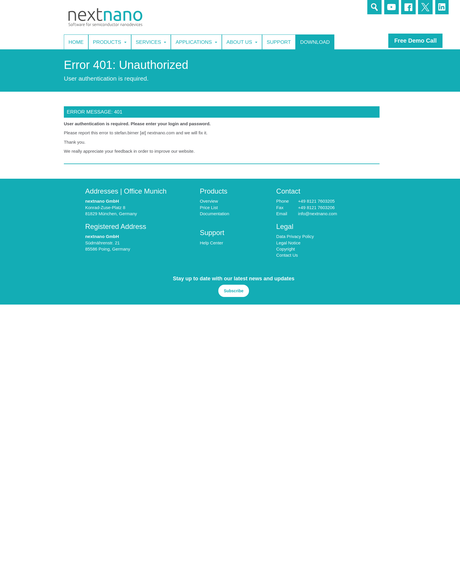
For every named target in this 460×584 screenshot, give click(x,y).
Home (76, 42)
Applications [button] (196, 42)
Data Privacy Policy (295, 236)
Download (315, 42)
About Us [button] (242, 42)
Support (279, 42)
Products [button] (110, 42)
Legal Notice (288, 242)
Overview (209, 201)
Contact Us (287, 255)
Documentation (214, 213)
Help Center (211, 242)
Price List (209, 207)
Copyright (285, 248)
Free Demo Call (415, 40)
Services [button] (151, 42)
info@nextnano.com (317, 213)
